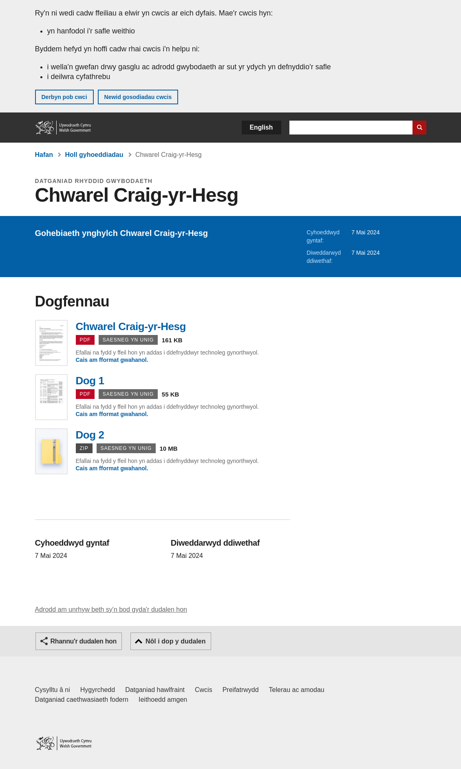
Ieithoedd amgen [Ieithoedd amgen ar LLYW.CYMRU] (163, 699)
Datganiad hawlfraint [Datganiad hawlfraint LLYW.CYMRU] (155, 689)
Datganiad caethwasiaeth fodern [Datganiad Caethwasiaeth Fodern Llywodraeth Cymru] (82, 699)
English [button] (261, 127)
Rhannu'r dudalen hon (84, 641)
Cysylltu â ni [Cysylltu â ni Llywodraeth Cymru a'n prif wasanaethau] (52, 689)
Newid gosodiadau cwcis (138, 97)
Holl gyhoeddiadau (94, 154)
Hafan (44, 154)
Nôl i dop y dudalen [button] (176, 641)
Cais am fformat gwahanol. (112, 360)
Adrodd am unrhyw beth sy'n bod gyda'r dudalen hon (111, 609)
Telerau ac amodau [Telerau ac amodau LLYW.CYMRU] (296, 689)
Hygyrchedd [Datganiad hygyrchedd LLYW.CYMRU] (97, 689)
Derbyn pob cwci (64, 97)
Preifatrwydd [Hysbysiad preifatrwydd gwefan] (241, 689)
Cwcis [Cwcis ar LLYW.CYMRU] (203, 689)
